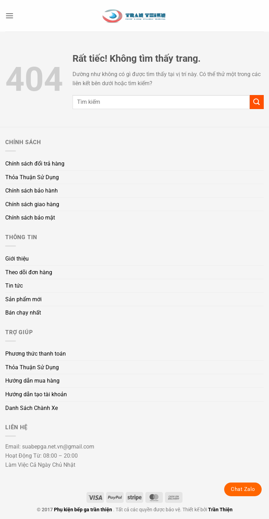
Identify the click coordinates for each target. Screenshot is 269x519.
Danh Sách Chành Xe (31, 408)
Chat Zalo (243, 489)
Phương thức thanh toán (35, 353)
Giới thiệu (17, 258)
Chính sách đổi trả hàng (34, 163)
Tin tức (14, 285)
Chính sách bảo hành (31, 190)
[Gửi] (257, 102)
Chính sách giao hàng (32, 204)
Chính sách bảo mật (30, 217)
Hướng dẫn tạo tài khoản (36, 394)
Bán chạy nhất (23, 312)
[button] (9, 15)
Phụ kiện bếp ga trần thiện (83, 510)
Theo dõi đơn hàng (28, 272)
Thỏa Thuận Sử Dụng (32, 177)
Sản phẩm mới (23, 299)
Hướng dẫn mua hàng (32, 380)
